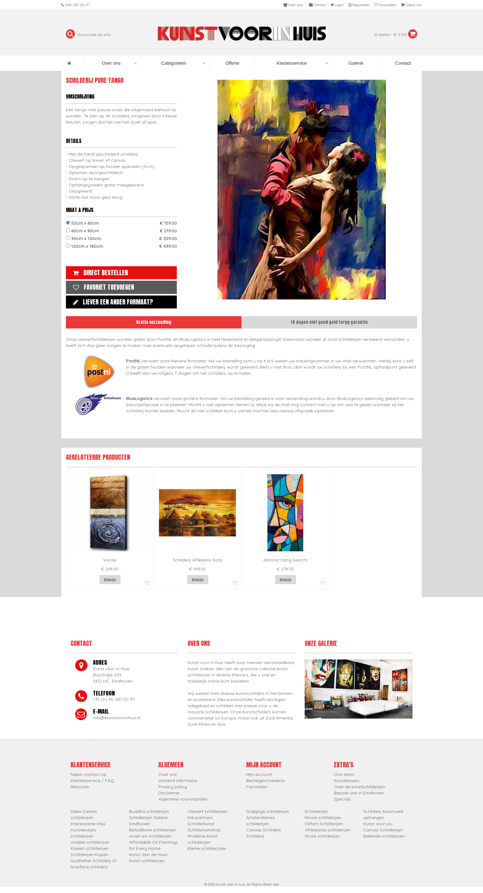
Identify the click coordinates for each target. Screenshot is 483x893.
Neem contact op (89, 774)
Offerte (231, 63)
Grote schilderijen (322, 836)
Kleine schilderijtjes (207, 848)
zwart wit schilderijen (150, 836)
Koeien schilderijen (89, 848)
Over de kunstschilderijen (359, 786)
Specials (342, 799)
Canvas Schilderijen (383, 830)
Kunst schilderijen (146, 860)
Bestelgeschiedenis (265, 780)
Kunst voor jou (378, 823)
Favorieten (257, 786)
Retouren (80, 786)
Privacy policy (172, 786)
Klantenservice (302, 63)
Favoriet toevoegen (102, 287)
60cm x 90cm (121, 231)
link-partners (200, 817)
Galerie (355, 63)
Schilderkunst (201, 823)
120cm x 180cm (121, 246)
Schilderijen (316, 811)
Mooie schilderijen (323, 817)
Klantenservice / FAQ (92, 780)
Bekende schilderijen (384, 836)
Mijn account (259, 774)
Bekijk (110, 579)
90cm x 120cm (121, 238)
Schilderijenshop (204, 830)
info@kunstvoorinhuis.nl (116, 717)
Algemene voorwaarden (183, 799)
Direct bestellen (99, 272)
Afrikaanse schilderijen (327, 830)
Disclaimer (169, 793)
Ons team (344, 774)
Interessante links (88, 823)
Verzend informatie (177, 780)
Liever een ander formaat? (111, 302)
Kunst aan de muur (148, 854)
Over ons (119, 63)
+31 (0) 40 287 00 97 (114, 699)
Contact (402, 63)
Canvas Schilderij (263, 830)
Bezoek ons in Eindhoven (359, 793)
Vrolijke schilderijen (90, 842)
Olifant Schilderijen (324, 823)
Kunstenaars (346, 780)
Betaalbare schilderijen (152, 830)
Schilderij (255, 836)
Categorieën (183, 63)
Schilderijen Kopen (89, 854)
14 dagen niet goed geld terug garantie (329, 322)
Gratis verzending (153, 322)
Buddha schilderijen (149, 811)
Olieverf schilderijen (207, 811)
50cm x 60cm (121, 223)
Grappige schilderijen (267, 811)
